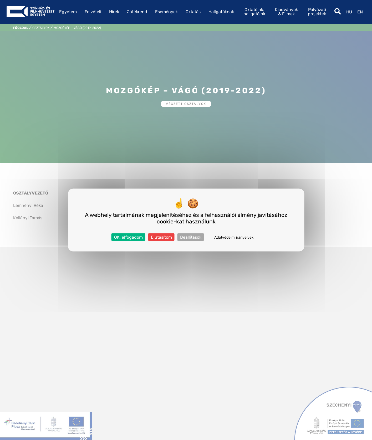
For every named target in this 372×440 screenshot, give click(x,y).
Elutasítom (161, 237)
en (360, 11)
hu (349, 11)
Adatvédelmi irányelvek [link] (233, 237)
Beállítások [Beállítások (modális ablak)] (190, 237)
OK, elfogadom (128, 237)
